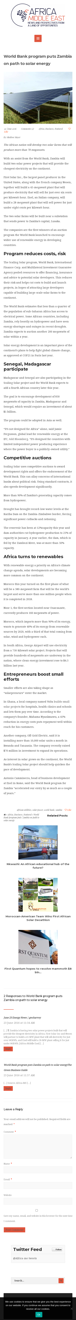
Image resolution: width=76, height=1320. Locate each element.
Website (8, 1195)
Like (68, 809)
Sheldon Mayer (13, 137)
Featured (59, 128)
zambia (58, 809)
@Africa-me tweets (25, 1258)
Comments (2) (27, 128)
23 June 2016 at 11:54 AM (19, 1022)
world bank (49, 809)
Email (8, 1179)
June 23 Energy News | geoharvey (22, 1017)
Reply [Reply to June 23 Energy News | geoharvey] (8, 1049)
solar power (37, 809)
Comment (10, 1132)
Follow (57, 1249)
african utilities (24, 809)
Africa (41, 128)
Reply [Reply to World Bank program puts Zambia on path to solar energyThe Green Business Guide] (8, 1088)
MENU (38, 38)
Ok (38, 1314)
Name (8, 1164)
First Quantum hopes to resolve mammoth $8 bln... (38, 970)
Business (49, 128)
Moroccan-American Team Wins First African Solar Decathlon (38, 918)
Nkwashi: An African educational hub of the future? (38, 865)
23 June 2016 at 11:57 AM (19, 1075)
